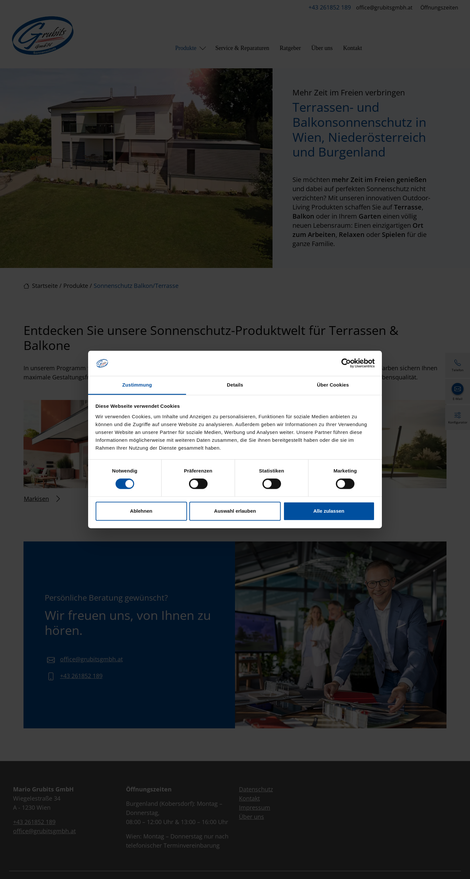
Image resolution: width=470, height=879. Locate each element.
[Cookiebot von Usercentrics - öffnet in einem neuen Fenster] (346, 363)
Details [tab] (235, 385)
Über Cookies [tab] (333, 385)
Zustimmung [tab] (137, 385)
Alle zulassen (328, 511)
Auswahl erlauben (235, 511)
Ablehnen (141, 511)
